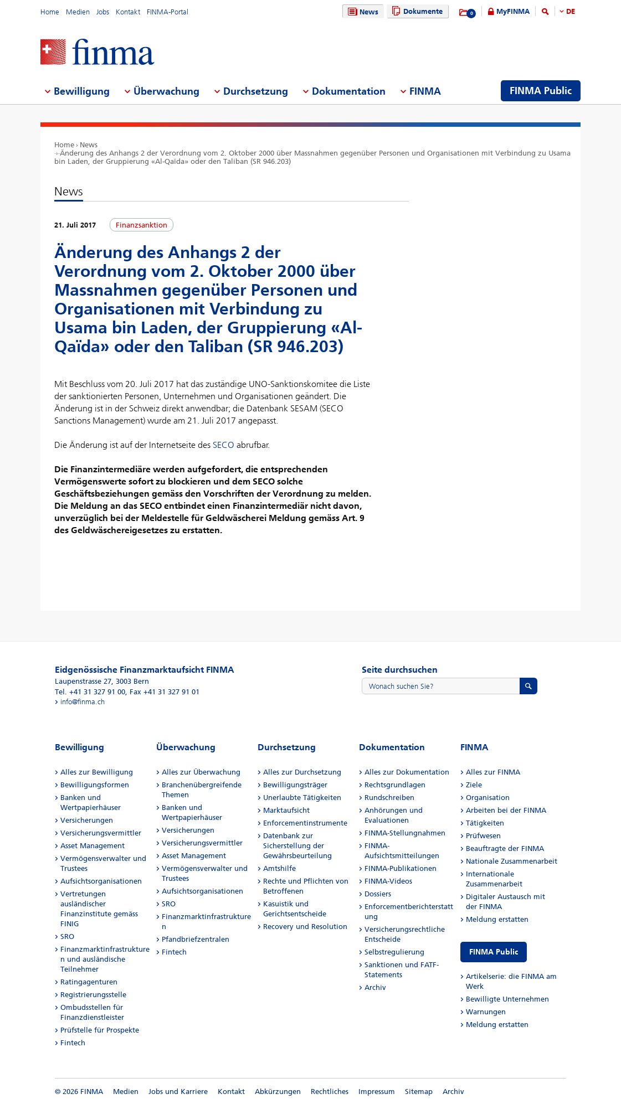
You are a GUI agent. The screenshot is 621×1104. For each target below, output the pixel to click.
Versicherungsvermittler (100, 833)
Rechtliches (329, 1091)
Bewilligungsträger (295, 785)
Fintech (72, 1043)
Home (49, 12)
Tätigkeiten (485, 823)
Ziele (474, 785)
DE (570, 11)
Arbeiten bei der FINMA (506, 810)
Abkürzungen (278, 1091)
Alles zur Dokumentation (407, 772)
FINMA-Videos (388, 881)
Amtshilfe (279, 868)
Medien (78, 12)
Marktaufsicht (286, 810)
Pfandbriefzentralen (195, 939)
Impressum (376, 1091)
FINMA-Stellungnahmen (405, 833)
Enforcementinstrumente (305, 823)
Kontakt (128, 12)
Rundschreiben (389, 797)
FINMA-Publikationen (401, 868)
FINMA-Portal (167, 12)
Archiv (375, 987)
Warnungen (486, 1012)
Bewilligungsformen (94, 785)
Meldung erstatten (497, 919)
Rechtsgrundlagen (395, 785)
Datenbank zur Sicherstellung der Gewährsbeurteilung (297, 846)
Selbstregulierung (394, 952)
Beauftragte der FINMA (505, 848)
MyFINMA (513, 11)
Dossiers (378, 894)
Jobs (102, 12)
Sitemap (419, 1091)
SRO (67, 936)
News (361, 12)
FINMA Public (493, 952)
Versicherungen (86, 820)
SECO (223, 445)
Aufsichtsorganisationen (101, 881)
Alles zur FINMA (493, 772)
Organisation (488, 797)
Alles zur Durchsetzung (302, 772)
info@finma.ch (82, 702)
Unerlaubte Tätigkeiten (302, 797)
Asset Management (92, 846)
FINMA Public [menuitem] (541, 91)
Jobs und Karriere (178, 1091)
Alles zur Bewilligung (96, 772)
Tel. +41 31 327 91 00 (90, 692)
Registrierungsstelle (93, 994)
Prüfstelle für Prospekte (99, 1030)
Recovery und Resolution (305, 926)
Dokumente (416, 11)
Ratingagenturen (88, 982)
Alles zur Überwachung (201, 772)
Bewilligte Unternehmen (507, 999)
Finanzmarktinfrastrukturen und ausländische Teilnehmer (105, 959)
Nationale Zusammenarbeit (511, 861)
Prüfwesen (483, 836)
